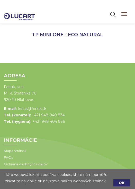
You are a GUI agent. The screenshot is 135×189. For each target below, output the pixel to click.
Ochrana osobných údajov (26, 164)
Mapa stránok (15, 151)
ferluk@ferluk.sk (32, 108)
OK (122, 183)
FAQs (8, 157)
